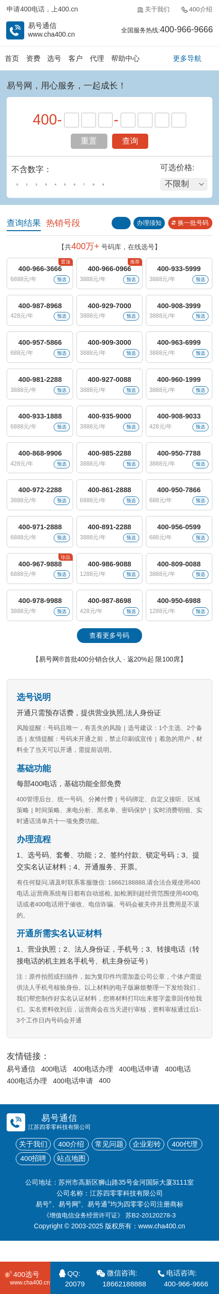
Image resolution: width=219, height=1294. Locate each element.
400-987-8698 (110, 616)
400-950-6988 (179, 616)
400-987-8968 (40, 308)
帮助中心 (127, 59)
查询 (130, 141)
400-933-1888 (40, 424)
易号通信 (21, 1086)
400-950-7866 (179, 501)
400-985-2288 (110, 462)
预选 (60, 281)
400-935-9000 (110, 424)
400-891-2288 (110, 539)
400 (106, 1099)
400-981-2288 (40, 385)
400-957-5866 (40, 347)
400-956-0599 (179, 539)
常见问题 (113, 1163)
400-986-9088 (110, 577)
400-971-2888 (40, 539)
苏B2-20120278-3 (153, 1235)
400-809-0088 (179, 577)
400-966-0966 (110, 270)
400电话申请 (141, 1086)
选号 (55, 59)
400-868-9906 (40, 462)
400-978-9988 (40, 616)
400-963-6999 (179, 347)
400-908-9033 (179, 424)
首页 (12, 59)
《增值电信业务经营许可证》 (82, 1235)
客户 (76, 59)
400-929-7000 (110, 308)
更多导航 (186, 59)
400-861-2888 (110, 501)
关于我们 (151, 10)
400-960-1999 (179, 385)
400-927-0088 (110, 385)
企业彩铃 (153, 1163)
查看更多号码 (109, 652)
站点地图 (73, 1178)
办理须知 (145, 224)
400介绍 (196, 10)
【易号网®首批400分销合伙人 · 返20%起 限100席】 (109, 676)
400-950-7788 (179, 462)
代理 (98, 59)
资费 (34, 59)
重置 (89, 141)
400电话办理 (94, 1086)
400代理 (192, 1163)
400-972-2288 (40, 501)
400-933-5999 (179, 270)
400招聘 (34, 1178)
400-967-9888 (40, 577)
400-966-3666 (40, 270)
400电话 (54, 1086)
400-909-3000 (110, 347)
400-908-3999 (179, 308)
